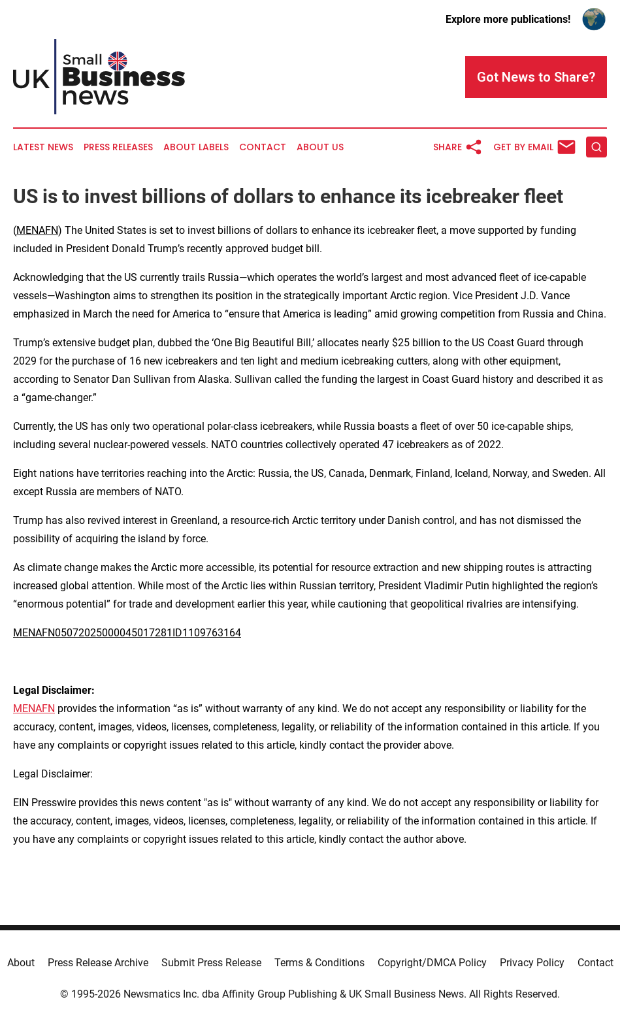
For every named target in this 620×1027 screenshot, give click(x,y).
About (21, 962)
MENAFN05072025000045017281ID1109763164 (127, 633)
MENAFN (37, 230)
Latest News (43, 147)
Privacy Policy (532, 962)
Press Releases (118, 147)
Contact (262, 147)
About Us (320, 147)
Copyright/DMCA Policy (432, 962)
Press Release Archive (98, 962)
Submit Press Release (211, 962)
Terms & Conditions (319, 962)
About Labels (196, 147)
